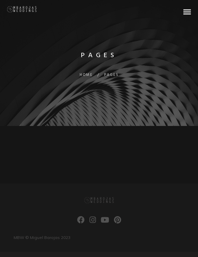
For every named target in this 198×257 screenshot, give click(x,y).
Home (86, 75)
